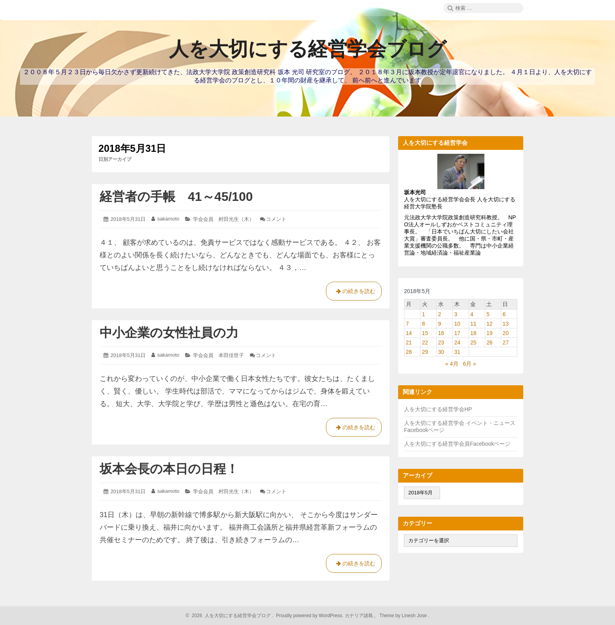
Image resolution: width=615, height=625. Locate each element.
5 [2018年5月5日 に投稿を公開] (487, 314)
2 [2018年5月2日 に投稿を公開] (439, 314)
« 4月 (451, 364)
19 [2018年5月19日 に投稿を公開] (489, 333)
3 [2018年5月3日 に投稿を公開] (455, 314)
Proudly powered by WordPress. (310, 615)
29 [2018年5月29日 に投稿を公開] (425, 352)
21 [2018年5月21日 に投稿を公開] (409, 342)
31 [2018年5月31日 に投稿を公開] (457, 352)
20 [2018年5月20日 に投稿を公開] (505, 333)
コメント (276, 219)
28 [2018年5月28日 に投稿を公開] (409, 352)
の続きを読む (353, 293)
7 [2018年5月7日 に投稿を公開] (407, 324)
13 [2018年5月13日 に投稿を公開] (505, 324)
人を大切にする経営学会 (435, 423)
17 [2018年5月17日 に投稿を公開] (457, 333)
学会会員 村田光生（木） (223, 219)
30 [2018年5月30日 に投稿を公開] (441, 352)
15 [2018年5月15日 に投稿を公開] (425, 333)
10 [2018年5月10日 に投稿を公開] (457, 324)
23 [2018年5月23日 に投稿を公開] (441, 342)
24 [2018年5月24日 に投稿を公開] (457, 342)
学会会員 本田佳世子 (218, 355)
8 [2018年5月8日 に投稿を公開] (423, 324)
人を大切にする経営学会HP (438, 409)
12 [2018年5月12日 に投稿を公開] (489, 324)
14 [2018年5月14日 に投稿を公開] (409, 333)
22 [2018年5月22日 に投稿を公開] (425, 342)
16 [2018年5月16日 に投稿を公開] (441, 333)
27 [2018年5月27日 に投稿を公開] (505, 342)
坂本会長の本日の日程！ (169, 469)
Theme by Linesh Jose (403, 615)
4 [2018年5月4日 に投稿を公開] (471, 314)
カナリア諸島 (359, 615)
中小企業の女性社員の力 (169, 333)
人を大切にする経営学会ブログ (307, 49)
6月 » (469, 364)
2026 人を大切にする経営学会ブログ (230, 615)
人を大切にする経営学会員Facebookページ (457, 444)
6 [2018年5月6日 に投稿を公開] (504, 314)
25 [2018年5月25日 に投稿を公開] (473, 342)
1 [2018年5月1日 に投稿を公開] (423, 314)
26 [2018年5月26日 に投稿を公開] (489, 342)
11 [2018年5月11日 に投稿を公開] (473, 324)
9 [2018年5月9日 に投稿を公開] (439, 324)
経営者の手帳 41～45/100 (176, 197)
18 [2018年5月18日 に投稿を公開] (473, 333)
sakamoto (168, 219)
